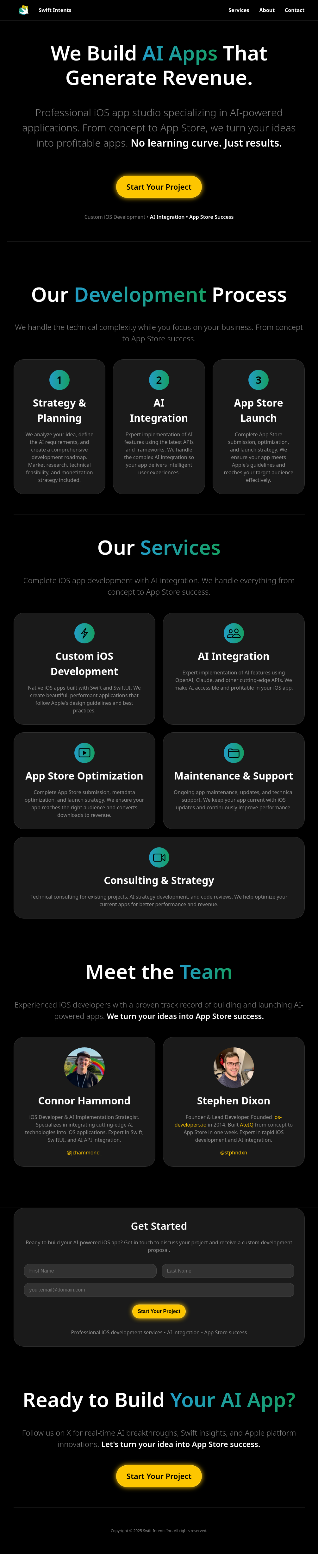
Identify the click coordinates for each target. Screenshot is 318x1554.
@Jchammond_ (84, 1152)
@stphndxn (233, 1152)
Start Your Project (159, 186)
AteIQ (246, 1124)
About (267, 10)
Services (238, 10)
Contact (294, 10)
